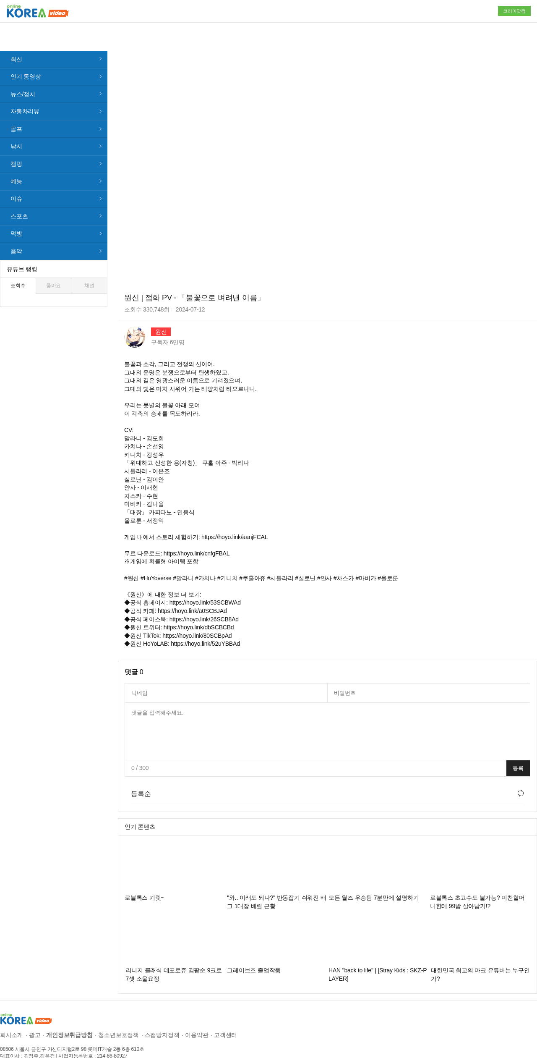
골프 (16, 107)
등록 (518, 747)
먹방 (16, 212)
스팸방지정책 (162, 1013)
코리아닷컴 (514, 10)
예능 (16, 160)
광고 (35, 1013)
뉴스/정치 (22, 72)
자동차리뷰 (24, 89)
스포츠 (19, 194)
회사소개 (11, 1013)
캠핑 (16, 142)
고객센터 (225, 1013)
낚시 (16, 124)
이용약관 (196, 1013)
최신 (16, 37)
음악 (16, 229)
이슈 (16, 177)
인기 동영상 (25, 55)
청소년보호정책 (118, 1013)
